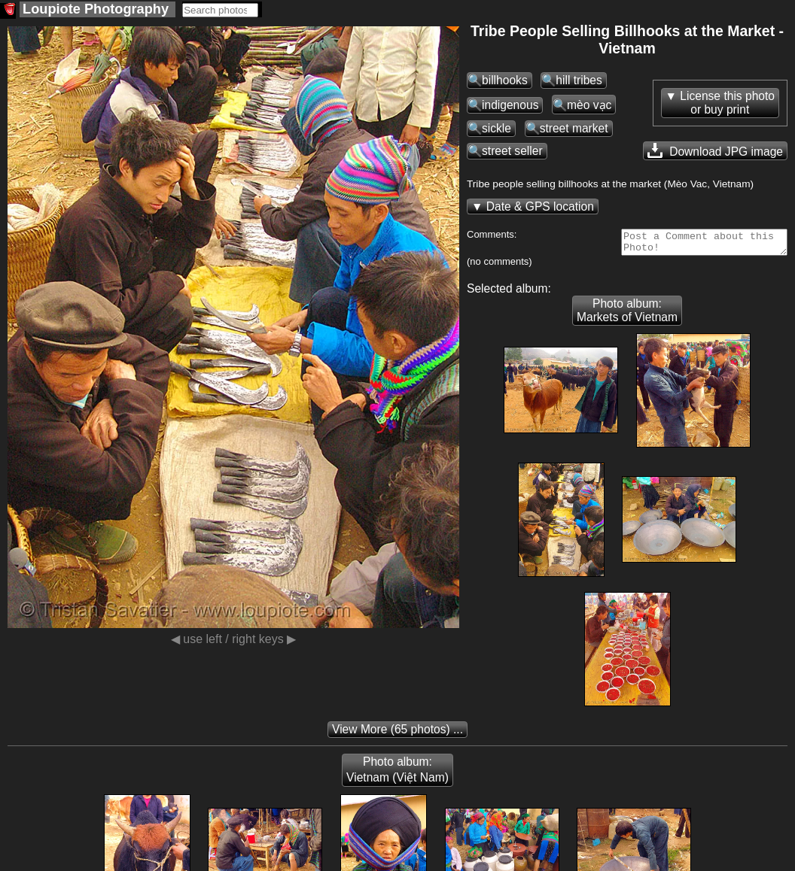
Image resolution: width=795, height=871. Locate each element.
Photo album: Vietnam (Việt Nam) (397, 774)
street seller (512, 150)
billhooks (505, 80)
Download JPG (715, 150)
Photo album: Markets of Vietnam (627, 315)
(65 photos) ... (397, 733)
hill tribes (579, 80)
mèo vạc (589, 105)
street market (574, 128)
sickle (496, 128)
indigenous (510, 105)
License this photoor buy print (727, 103)
